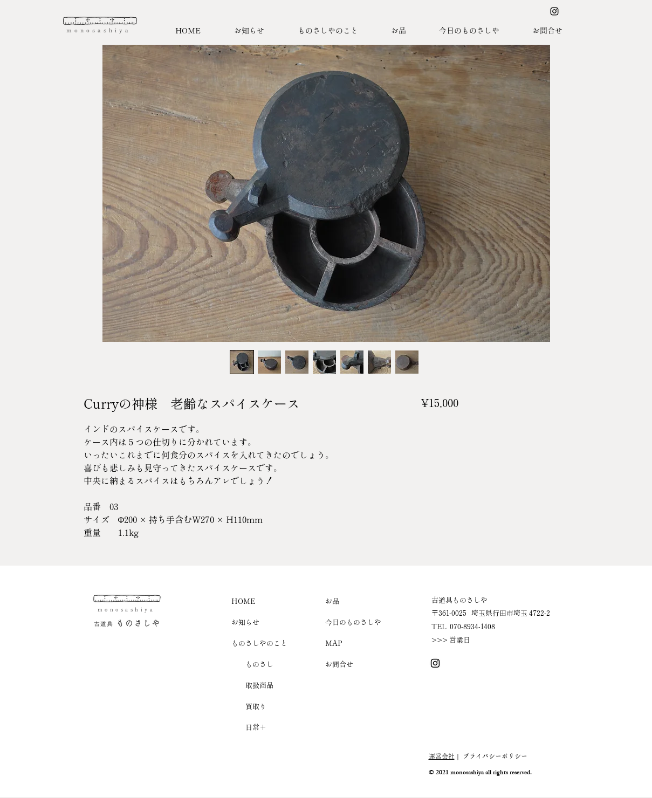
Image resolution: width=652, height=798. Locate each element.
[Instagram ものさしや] (554, 11)
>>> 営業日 (450, 640)
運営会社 (442, 755)
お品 (332, 601)
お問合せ (339, 664)
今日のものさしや (353, 622)
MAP (333, 643)
